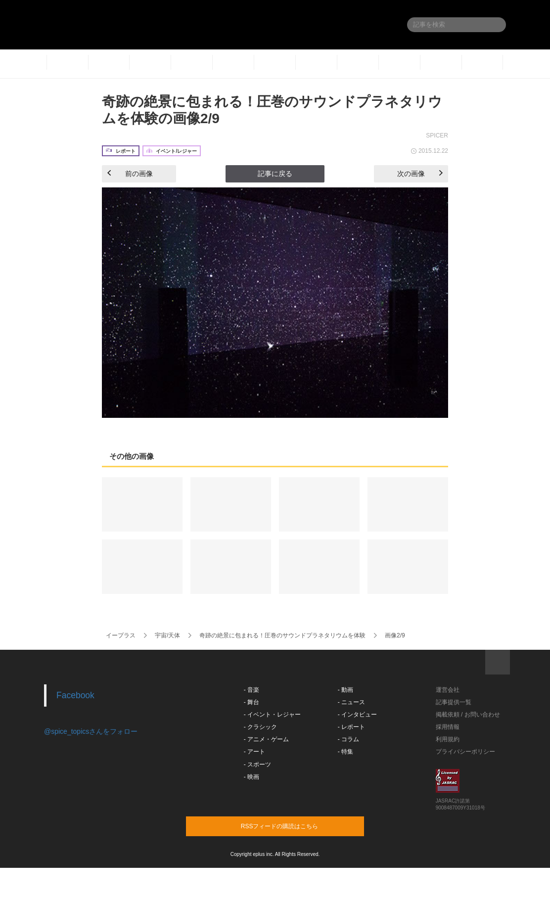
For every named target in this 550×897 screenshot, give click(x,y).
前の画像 (130, 174)
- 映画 (251, 776)
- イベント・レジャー (272, 714)
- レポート (351, 726)
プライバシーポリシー (465, 751)
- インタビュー (357, 714)
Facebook (75, 695)
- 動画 (345, 689)
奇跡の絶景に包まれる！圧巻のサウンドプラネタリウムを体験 (282, 635)
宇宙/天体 (167, 635)
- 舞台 (251, 702)
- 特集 (345, 751)
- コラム (348, 739)
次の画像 (420, 174)
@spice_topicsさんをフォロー (91, 731)
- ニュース (351, 702)
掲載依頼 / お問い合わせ (468, 714)
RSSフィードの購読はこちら (293, 826)
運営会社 (447, 689)
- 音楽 (251, 689)
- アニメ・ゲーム (266, 739)
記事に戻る (275, 174)
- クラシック (260, 726)
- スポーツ (257, 764)
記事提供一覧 (453, 702)
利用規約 (447, 739)
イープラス (121, 635)
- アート (254, 751)
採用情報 (447, 726)
